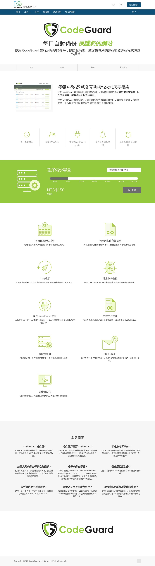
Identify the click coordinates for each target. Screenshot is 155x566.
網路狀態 (57, 12)
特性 (93, 67)
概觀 (31, 67)
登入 (113, 4)
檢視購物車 (134, 4)
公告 (37, 12)
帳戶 (135, 12)
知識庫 (46, 12)
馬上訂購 (132, 190)
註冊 (120, 4)
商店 (27, 12)
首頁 (18, 12)
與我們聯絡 (70, 12)
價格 (62, 67)
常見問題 (123, 67)
